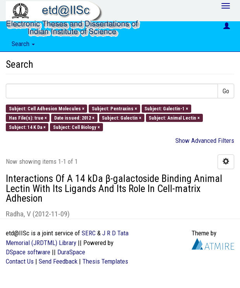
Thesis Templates (105, 261)
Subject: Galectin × (121, 117)
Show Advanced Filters (204, 140)
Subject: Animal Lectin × (174, 117)
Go (226, 91)
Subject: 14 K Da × (27, 127)
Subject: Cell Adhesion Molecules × (46, 108)
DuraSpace (71, 252)
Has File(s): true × (28, 117)
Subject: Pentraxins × (114, 108)
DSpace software (28, 252)
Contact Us (20, 261)
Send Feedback (58, 261)
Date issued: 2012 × (74, 117)
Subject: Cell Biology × (76, 127)
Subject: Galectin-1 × (166, 108)
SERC (89, 233)
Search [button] (23, 44)
